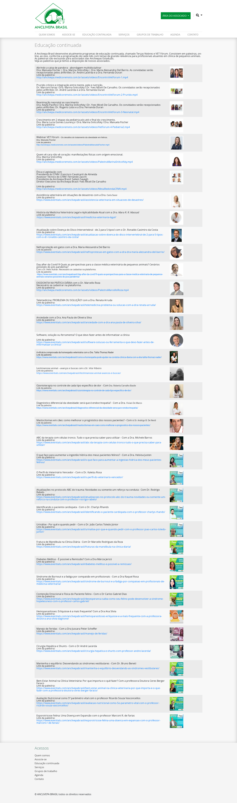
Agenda (175, 34)
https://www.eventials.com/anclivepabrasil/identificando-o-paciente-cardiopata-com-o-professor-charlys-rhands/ (100, 512)
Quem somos (47, 34)
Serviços (124, 34)
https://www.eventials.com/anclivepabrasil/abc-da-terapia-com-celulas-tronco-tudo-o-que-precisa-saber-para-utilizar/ (99, 444)
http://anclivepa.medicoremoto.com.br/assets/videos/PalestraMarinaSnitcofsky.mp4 (84, 161)
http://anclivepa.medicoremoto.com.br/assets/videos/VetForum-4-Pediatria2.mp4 (83, 127)
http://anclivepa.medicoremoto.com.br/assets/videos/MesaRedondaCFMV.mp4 (81, 188)
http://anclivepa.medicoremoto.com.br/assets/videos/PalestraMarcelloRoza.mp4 (82, 290)
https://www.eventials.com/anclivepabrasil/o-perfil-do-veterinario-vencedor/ (79, 477)
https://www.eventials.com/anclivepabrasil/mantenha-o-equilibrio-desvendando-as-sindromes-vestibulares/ (97, 668)
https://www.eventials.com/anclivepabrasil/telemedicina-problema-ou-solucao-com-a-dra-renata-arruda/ (96, 305)
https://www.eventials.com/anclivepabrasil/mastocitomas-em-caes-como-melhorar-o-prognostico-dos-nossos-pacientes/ (93, 425)
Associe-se (41, 759)
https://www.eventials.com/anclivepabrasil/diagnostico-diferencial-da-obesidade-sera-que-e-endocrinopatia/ (87, 408)
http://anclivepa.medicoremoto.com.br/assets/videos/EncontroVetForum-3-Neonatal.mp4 (87, 112)
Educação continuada (96, 34)
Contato (192, 34)
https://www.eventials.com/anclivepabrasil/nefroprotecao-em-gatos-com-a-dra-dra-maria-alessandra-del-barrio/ (100, 252)
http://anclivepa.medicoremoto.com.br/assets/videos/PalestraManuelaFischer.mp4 (72, 145)
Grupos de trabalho (150, 34)
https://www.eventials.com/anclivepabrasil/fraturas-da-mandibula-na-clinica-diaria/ (83, 546)
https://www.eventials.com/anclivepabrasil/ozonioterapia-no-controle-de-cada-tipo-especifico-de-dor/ (83, 390)
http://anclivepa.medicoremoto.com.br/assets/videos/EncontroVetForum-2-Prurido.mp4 (87, 94)
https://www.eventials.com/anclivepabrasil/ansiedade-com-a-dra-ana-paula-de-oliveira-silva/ (88, 322)
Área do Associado (174, 15)
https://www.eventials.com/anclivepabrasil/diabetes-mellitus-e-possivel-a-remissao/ (83, 564)
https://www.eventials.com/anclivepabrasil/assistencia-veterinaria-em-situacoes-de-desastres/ (90, 200)
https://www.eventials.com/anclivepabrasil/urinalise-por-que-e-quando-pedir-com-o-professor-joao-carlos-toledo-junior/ (101, 530)
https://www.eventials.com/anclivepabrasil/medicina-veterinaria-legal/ (76, 217)
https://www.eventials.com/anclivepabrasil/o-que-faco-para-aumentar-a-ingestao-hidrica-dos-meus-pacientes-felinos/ (99, 461)
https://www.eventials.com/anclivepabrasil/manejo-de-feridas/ (71, 633)
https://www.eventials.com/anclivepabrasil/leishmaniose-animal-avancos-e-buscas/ (78, 373)
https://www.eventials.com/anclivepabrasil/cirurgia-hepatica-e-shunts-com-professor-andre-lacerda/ (93, 651)
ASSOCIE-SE (68, 34)
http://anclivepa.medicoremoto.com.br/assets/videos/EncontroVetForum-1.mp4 (82, 77)
